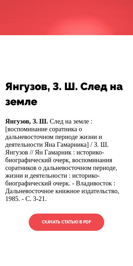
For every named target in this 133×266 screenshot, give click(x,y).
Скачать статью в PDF (66, 222)
